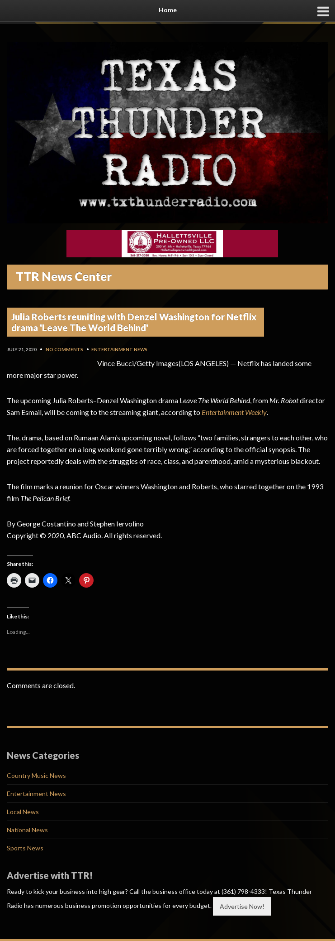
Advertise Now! (242, 906)
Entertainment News (119, 349)
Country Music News (36, 775)
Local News (23, 812)
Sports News (25, 848)
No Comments (64, 349)
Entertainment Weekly (234, 412)
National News (27, 830)
